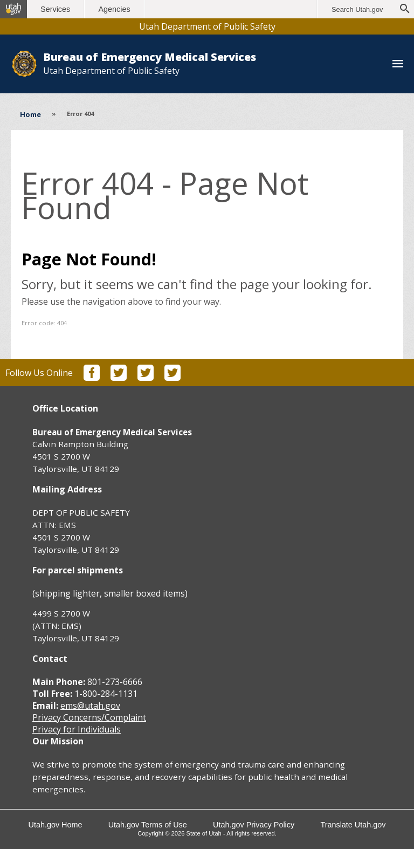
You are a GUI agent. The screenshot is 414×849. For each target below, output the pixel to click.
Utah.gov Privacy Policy (254, 824)
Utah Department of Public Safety (207, 26)
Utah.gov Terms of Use (147, 824)
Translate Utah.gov (354, 824)
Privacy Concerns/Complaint (89, 717)
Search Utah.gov (357, 9)
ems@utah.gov (90, 705)
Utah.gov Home (54, 824)
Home (30, 114)
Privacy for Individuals (76, 729)
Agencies (117, 9)
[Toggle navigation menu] (397, 64)
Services (58, 9)
